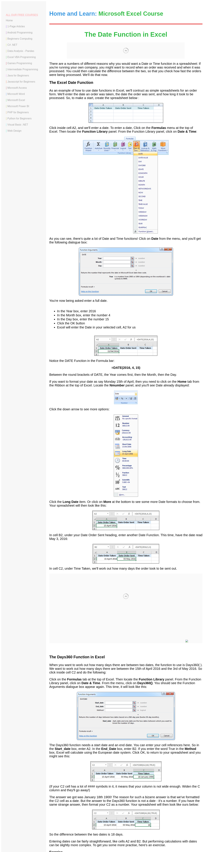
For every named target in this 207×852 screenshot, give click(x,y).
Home (9, 20)
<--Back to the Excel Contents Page (126, 816)
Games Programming (19, 63)
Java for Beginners (18, 75)
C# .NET (12, 44)
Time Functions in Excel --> (182, 809)
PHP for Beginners (18, 112)
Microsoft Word (16, 94)
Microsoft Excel (16, 100)
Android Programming (20, 32)
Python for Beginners (19, 118)
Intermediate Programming (22, 69)
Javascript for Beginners (21, 81)
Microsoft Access (17, 87)
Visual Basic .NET (17, 124)
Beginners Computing (19, 38)
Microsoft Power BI (18, 106)
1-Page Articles (16, 26)
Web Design (14, 130)
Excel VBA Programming (21, 57)
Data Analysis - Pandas (20, 51)
